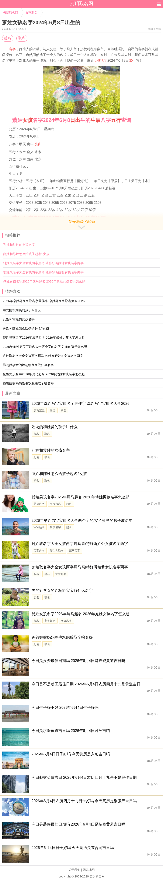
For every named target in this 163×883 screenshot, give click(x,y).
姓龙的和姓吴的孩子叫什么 (54, 427)
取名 (21, 38)
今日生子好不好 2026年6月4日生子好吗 (65, 707)
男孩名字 (39, 503)
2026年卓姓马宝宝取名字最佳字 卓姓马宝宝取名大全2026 (81, 403)
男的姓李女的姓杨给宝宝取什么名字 (62, 590)
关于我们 (74, 870)
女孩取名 (31, 12)
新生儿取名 (57, 550)
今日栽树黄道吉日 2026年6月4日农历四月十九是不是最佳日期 (84, 777)
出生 (132, 60)
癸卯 (38, 144)
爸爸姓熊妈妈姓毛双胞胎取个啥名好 (62, 637)
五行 (116, 120)
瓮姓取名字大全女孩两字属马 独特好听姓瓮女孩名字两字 (43, 272)
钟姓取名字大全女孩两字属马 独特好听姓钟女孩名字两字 (43, 263)
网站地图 (89, 870)
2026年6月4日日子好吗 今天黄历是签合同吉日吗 (73, 848)
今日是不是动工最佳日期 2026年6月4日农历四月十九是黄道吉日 (86, 684)
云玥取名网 (10, 12)
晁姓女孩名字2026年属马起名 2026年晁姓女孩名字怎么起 (44, 281)
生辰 (95, 120)
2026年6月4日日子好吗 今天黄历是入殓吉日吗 (71, 754)
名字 (12, 49)
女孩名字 (100, 60)
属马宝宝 (39, 410)
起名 (7, 38)
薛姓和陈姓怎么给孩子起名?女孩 (26, 254)
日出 (75, 120)
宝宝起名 (55, 503)
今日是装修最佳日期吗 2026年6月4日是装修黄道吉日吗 (78, 824)
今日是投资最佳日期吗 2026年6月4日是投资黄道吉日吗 (78, 661)
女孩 (27, 120)
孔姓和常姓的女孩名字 (19, 245)
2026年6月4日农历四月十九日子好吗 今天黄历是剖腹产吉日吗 (84, 801)
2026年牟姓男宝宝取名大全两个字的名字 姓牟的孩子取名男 (82, 520)
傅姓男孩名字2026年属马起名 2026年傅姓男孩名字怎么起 (81, 497)
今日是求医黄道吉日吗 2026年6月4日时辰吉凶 (71, 731)
